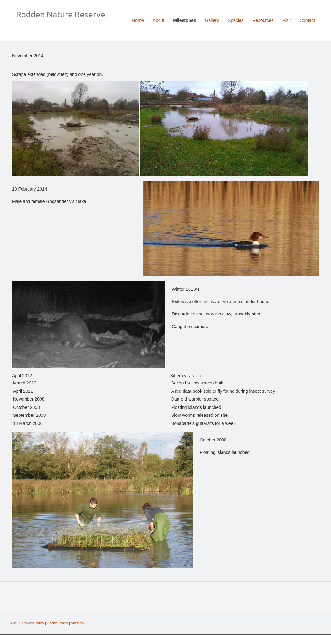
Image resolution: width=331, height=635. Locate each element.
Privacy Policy (33, 623)
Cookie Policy (57, 623)
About (15, 623)
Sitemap (77, 623)
